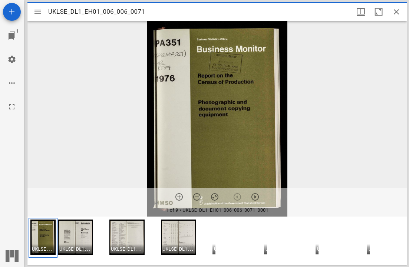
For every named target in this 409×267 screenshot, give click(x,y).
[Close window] (396, 12)
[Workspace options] (12, 83)
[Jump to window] (12, 35)
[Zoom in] (179, 197)
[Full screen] (12, 107)
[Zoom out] (197, 197)
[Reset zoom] (215, 197)
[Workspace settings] (12, 59)
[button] (43, 238)
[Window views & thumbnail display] (361, 12)
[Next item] (255, 197)
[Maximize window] (378, 12)
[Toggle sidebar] (38, 12)
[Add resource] (12, 12)
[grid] (217, 241)
